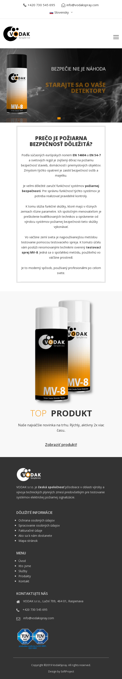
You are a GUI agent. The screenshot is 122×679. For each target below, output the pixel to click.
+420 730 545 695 (39, 5)
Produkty (24, 576)
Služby (22, 571)
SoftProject (67, 671)
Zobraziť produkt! (61, 444)
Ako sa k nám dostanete (35, 536)
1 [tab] (59, 118)
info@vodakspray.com (80, 5)
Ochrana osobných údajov (36, 520)
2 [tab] (64, 118)
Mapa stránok (28, 541)
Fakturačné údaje (30, 530)
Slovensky (59, 12)
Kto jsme (24, 566)
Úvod (22, 561)
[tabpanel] (61, 85)
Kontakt (23, 581)
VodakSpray (59, 665)
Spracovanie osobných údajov (39, 525)
